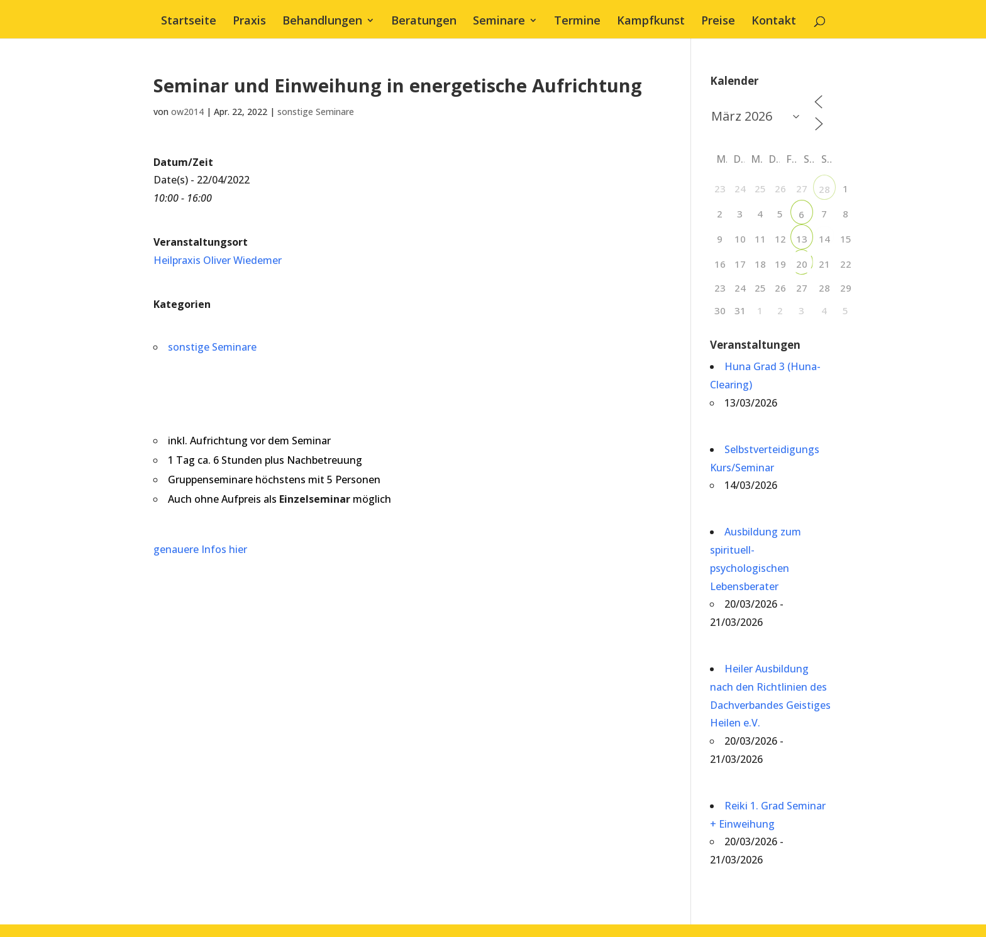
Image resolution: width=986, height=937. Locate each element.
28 (824, 189)
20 (801, 264)
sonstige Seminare (315, 112)
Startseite (188, 22)
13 (801, 239)
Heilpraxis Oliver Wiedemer (217, 260)
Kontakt (773, 22)
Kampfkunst (651, 22)
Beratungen (424, 22)
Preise (718, 22)
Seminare (499, 22)
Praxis (249, 22)
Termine (577, 22)
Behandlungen (322, 22)
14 (824, 239)
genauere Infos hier (200, 549)
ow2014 (187, 112)
